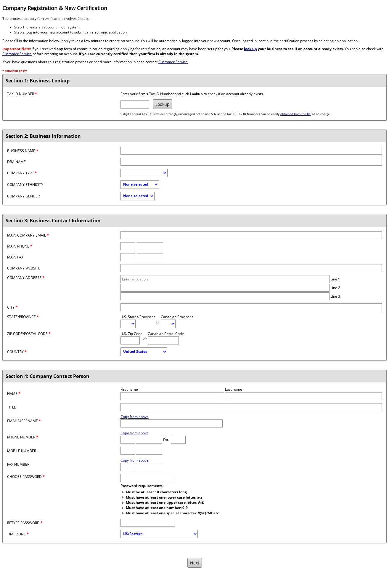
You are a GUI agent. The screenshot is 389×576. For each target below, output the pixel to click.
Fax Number (18, 464)
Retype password (25, 522)
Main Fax (15, 257)
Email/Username (24, 420)
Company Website (23, 268)
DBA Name (16, 161)
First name (129, 389)
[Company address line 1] (225, 279)
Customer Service (17, 53)
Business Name (22, 150)
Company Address (25, 277)
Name (13, 393)
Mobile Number (21, 450)
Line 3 (335, 296)
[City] (251, 307)
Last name (233, 389)
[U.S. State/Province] (128, 324)
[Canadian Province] (168, 324)
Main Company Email (28, 235)
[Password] (147, 478)
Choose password (26, 476)
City (12, 307)
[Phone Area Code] (127, 440)
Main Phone (19, 246)
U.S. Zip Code (131, 333)
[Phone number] (150, 246)
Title (11, 407)
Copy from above (134, 416)
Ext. (166, 439)
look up (250, 48)
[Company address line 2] (225, 288)
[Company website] (251, 268)
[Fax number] (150, 257)
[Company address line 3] (225, 296)
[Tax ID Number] (134, 104)
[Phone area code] (127, 246)
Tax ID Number (22, 93)
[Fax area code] (127, 257)
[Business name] (251, 151)
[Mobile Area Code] (127, 451)
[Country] (143, 351)
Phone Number (22, 437)
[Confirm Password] (147, 523)
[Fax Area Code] (127, 467)
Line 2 (335, 287)
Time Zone (18, 534)
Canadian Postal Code (166, 333)
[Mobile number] (149, 451)
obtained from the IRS (295, 114)
